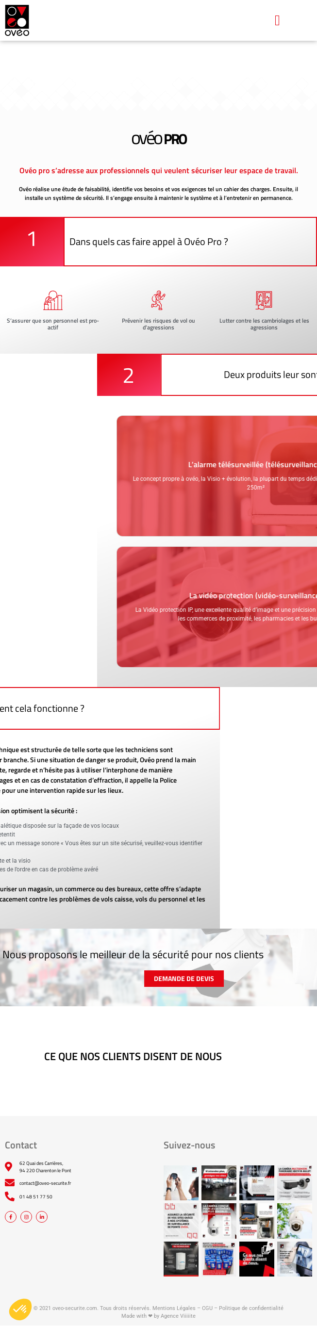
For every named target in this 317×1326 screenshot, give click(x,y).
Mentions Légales (174, 1308)
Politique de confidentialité (251, 1308)
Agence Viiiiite (178, 1316)
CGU (207, 1308)
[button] (277, 20)
